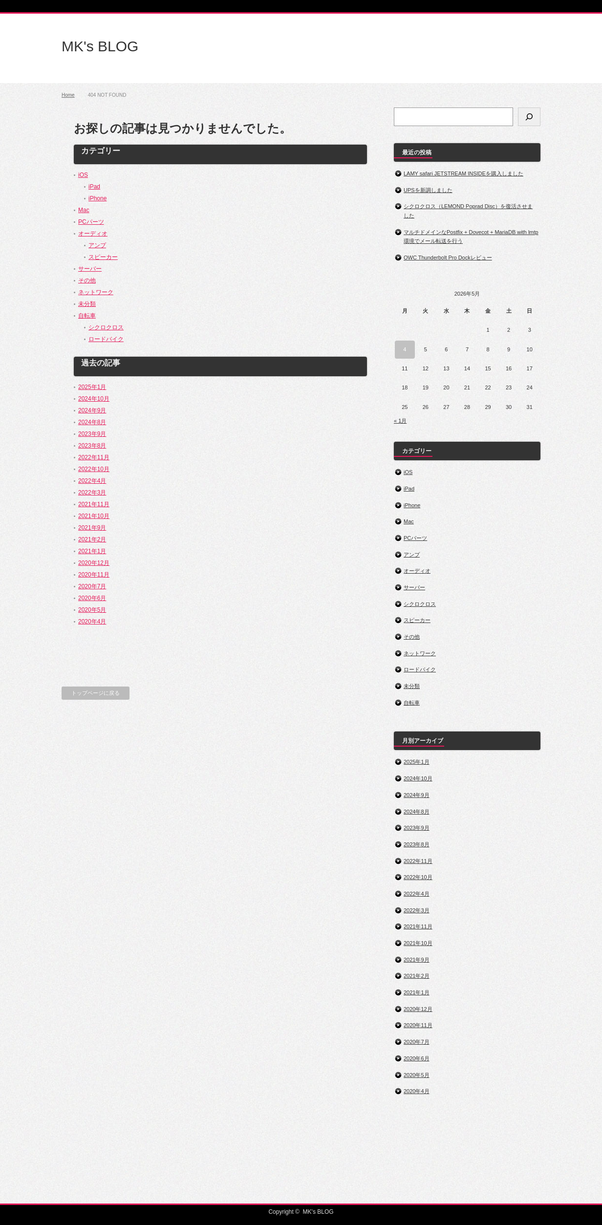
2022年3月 (92, 492)
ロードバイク (106, 339)
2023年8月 (92, 445)
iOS (83, 175)
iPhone (97, 198)
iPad (94, 186)
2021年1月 (92, 551)
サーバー (90, 268)
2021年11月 (93, 504)
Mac (83, 210)
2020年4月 (92, 621)
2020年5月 (92, 609)
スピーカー (103, 257)
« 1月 (400, 421)
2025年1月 (92, 387)
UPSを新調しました (428, 190)
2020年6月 (92, 598)
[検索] (529, 116)
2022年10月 (93, 469)
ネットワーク (95, 292)
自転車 (87, 315)
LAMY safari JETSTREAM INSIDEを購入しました (463, 173)
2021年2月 (92, 539)
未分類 (87, 304)
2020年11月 (93, 574)
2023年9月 (92, 433)
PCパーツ (91, 221)
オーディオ (93, 233)
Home (68, 95)
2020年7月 (92, 586)
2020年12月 (93, 562)
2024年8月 (92, 422)
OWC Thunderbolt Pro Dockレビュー (448, 257)
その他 (87, 280)
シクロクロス (106, 327)
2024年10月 (93, 398)
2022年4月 (92, 480)
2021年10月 (93, 516)
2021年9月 (92, 527)
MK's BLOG (100, 46)
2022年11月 (93, 457)
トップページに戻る (95, 693)
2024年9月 (92, 410)
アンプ (97, 245)
